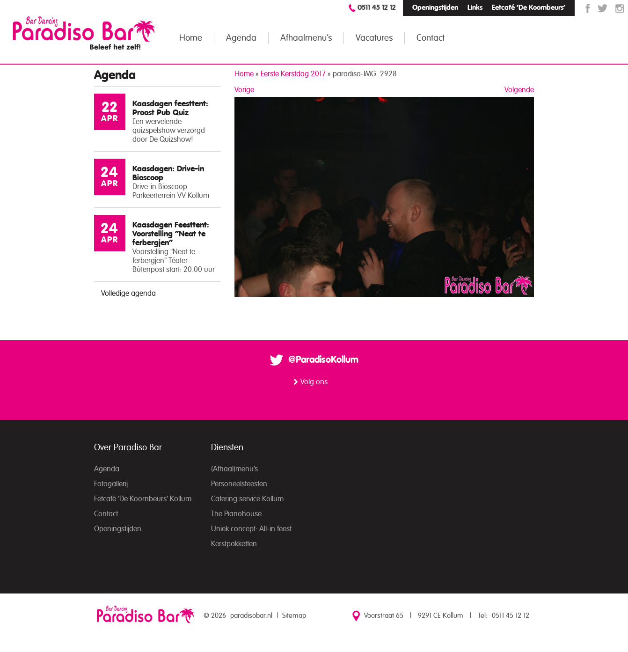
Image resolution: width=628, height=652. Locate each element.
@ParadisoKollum (323, 360)
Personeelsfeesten (239, 484)
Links (474, 7)
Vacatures (374, 38)
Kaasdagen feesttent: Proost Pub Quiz (170, 108)
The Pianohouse (236, 514)
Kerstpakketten (234, 544)
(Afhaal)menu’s (234, 469)
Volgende (519, 90)
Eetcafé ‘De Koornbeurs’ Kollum (142, 499)
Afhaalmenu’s (306, 38)
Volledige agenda (128, 293)
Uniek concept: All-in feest (251, 529)
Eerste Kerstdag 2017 (293, 74)
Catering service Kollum (247, 499)
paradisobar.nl (251, 615)
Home (190, 38)
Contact (430, 38)
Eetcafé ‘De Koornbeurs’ (528, 7)
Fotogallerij (111, 484)
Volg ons (314, 382)
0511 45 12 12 (377, 7)
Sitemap (294, 615)
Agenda (241, 38)
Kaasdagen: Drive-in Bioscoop (168, 173)
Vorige (244, 90)
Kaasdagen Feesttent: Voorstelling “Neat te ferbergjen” (170, 234)
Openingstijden (435, 7)
